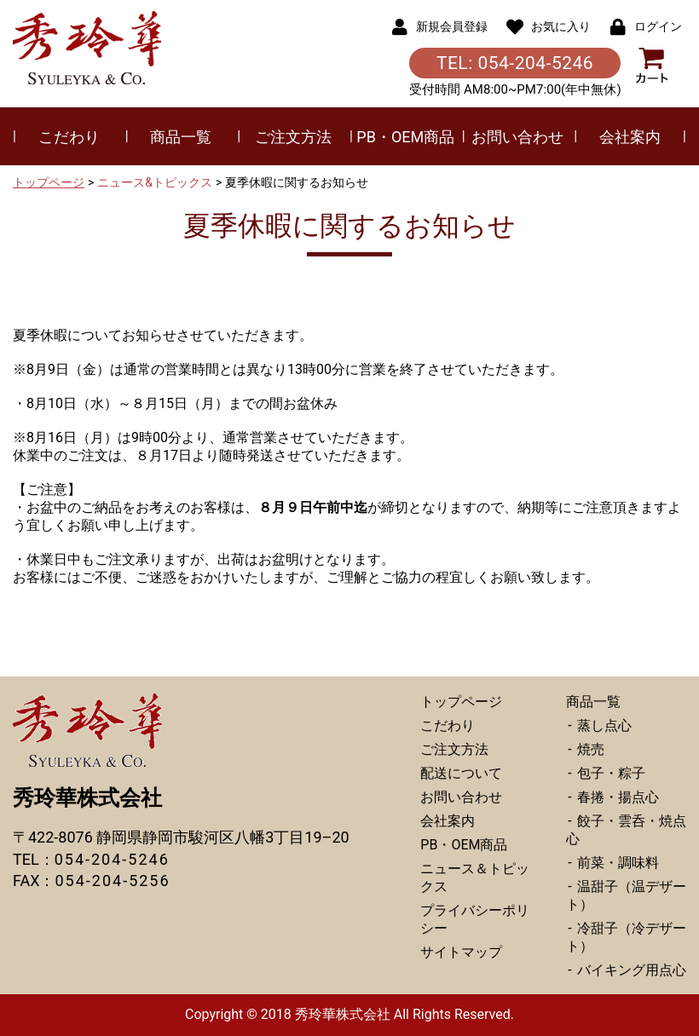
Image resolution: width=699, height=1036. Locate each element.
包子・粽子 (609, 773)
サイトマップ (461, 952)
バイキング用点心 (630, 970)
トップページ (48, 182)
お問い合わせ (517, 137)
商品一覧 (180, 137)
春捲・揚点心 (616, 797)
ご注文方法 (293, 137)
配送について (461, 773)
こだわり (69, 137)
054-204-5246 (112, 859)
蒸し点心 (603, 725)
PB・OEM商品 (405, 137)
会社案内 (630, 137)
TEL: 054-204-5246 (514, 63)
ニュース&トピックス (154, 182)
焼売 (589, 749)
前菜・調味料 (616, 863)
